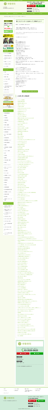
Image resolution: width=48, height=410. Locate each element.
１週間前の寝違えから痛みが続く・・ (24, 256)
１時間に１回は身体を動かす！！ (23, 205)
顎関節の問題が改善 (21, 101)
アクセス (40, 13)
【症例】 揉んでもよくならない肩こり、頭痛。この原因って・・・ (29, 307)
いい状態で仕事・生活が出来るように (24, 164)
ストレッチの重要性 (21, 99)
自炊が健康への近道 (21, 177)
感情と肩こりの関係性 (21, 297)
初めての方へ (15, 13)
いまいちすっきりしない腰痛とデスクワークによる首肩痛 (27, 200)
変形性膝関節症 (7, 113)
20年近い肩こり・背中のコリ (23, 289)
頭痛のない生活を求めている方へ (23, 222)
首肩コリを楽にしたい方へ (22, 264)
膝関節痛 (5, 180)
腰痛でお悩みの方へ (7, 129)
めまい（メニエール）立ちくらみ (8, 168)
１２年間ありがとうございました (8, 214)
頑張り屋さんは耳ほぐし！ (22, 114)
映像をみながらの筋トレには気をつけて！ (25, 202)
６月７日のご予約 (7, 221)
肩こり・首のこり (9, 16)
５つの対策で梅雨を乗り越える (23, 174)
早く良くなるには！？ (21, 197)
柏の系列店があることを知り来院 (23, 149)
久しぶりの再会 (20, 207)
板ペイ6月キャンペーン (8, 230)
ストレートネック (7, 164)
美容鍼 (5, 155)
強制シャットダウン (21, 104)
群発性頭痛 (6, 120)
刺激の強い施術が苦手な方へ (23, 249)
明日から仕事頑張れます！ (22, 223)
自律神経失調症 (7, 177)
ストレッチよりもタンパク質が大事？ (24, 279)
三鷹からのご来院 (21, 235)
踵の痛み (5, 196)
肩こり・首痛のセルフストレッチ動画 (24, 317)
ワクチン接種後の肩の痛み (22, 220)
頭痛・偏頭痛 (6, 124)
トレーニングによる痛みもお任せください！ (25, 251)
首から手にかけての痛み (22, 185)
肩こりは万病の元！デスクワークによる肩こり (26, 314)
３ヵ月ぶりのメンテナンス (22, 141)
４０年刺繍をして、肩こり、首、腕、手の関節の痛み (27, 192)
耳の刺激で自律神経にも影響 (23, 157)
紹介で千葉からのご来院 (22, 215)
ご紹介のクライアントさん (22, 109)
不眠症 (5, 122)
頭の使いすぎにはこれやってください (24, 108)
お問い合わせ (6, 89)
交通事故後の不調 (21, 121)
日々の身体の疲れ (21, 190)
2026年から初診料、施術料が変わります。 (8, 206)
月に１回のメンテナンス (22, 189)
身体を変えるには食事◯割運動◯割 (24, 248)
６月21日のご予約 (7, 216)
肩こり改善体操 (20, 335)
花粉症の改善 (6, 194)
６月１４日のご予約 (7, 218)
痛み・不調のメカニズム (22, 227)
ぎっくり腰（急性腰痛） (7, 135)
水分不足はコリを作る (21, 169)
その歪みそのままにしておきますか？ (24, 254)
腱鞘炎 (5, 115)
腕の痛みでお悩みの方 (21, 218)
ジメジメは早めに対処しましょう (8, 234)
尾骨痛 (5, 182)
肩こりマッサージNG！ (22, 327)
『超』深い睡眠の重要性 (8, 224)
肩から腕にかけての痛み (22, 225)
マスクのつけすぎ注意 (21, 259)
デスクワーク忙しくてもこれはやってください (26, 162)
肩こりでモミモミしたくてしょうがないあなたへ (26, 309)
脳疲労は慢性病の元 (21, 144)
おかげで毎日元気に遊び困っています (24, 271)
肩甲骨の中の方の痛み (21, 182)
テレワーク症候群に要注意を (23, 266)
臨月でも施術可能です (21, 284)
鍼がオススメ (20, 228)
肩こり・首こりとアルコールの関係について (25, 291)
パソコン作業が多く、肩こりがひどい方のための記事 (27, 244)
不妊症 (5, 184)
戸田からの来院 (20, 179)
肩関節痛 (19, 312)
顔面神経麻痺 (6, 187)
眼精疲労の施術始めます (22, 159)
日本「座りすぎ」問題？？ (22, 276)
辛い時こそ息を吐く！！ (22, 286)
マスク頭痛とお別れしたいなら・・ (24, 246)
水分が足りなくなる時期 (22, 129)
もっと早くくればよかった (22, 180)
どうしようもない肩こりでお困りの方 (24, 324)
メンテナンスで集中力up (22, 116)
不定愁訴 (5, 117)
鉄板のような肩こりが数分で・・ (23, 322)
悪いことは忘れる (21, 136)
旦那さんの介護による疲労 (22, 175)
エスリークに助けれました (22, 142)
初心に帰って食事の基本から (23, 261)
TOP (7, 13)
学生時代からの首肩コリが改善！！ (24, 292)
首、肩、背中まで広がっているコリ (24, 195)
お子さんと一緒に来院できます (23, 210)
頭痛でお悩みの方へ (21, 184)
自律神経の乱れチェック (22, 111)
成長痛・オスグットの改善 (8, 199)
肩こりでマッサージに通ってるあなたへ (24, 319)
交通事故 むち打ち (7, 175)
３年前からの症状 (21, 106)
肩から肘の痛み (20, 217)
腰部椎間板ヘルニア (7, 140)
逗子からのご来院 (21, 172)
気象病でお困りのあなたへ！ (23, 230)
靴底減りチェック (21, 113)
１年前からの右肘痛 (21, 154)
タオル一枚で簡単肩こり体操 (23, 269)
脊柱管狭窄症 (6, 137)
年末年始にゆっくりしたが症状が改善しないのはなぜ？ (27, 238)
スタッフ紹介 (32, 13)
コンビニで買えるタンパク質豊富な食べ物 (25, 274)
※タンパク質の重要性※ (22, 287)
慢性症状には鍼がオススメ (22, 103)
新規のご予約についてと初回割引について (8, 210)
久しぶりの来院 (20, 152)
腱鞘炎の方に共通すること (22, 282)
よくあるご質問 (7, 79)
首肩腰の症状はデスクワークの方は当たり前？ (26, 243)
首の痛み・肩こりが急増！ (22, 332)
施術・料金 (24, 13)
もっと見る (6, 66)
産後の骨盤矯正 (7, 142)
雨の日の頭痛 (20, 147)
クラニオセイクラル (21, 126)
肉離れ (5, 144)
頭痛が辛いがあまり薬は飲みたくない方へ (25, 233)
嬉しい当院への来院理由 (22, 167)
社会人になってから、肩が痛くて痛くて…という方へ (27, 294)
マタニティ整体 (7, 150)
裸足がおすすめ (20, 137)
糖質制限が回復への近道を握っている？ (24, 281)
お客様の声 (6, 83)
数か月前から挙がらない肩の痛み (23, 187)
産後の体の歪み (20, 277)
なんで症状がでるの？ (21, 212)
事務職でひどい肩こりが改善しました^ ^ (25, 302)
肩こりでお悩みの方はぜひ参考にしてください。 (26, 325)
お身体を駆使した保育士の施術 (23, 119)
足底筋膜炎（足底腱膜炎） (8, 148)
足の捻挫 (5, 170)
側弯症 (5, 162)
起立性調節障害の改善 (8, 189)
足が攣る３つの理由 (21, 146)
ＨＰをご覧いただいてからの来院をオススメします (26, 139)
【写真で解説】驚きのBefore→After (8, 87)
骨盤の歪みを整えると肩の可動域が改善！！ (25, 299)
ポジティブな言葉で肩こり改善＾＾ (24, 320)
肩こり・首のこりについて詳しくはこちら (30, 91)
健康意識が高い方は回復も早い (23, 131)
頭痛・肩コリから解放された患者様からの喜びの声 (26, 330)
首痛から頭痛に (20, 124)
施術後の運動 (20, 134)
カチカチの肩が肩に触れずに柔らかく (24, 304)
